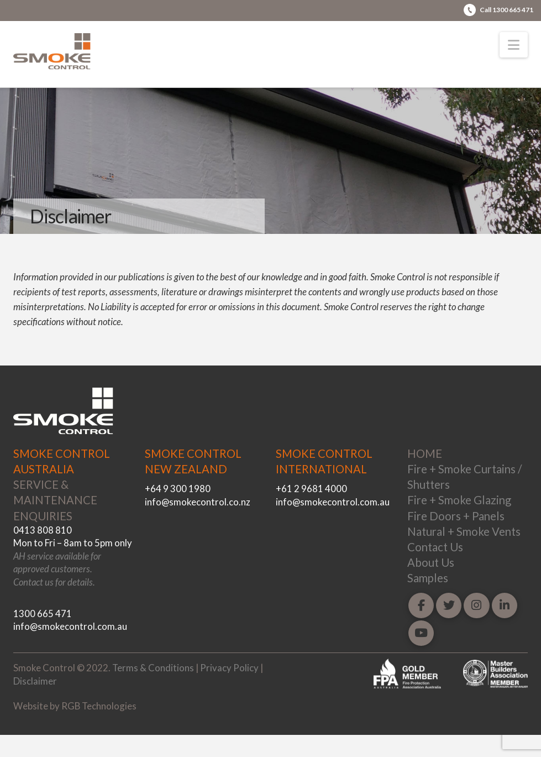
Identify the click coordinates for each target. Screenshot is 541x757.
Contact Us (435, 547)
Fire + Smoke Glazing (459, 500)
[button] (514, 45)
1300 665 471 (42, 613)
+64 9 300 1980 (178, 488)
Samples (427, 577)
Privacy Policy (229, 668)
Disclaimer (35, 681)
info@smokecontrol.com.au (70, 626)
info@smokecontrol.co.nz (197, 502)
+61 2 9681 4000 (311, 488)
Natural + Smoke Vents (464, 531)
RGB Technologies (98, 706)
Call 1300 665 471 (506, 10)
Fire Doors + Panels (456, 516)
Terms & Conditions (153, 668)
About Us (430, 562)
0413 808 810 (42, 530)
